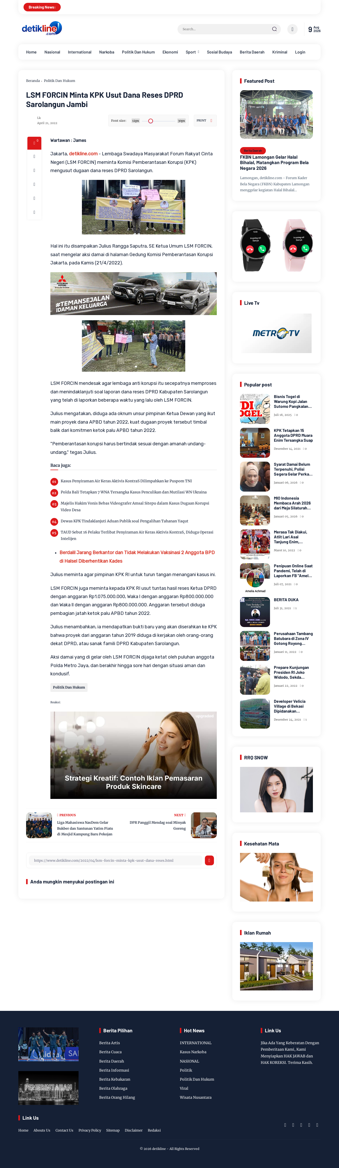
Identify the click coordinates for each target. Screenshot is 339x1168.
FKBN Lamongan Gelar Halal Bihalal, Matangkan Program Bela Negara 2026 (274, 162)
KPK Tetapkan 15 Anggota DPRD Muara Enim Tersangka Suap (293, 435)
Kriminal (279, 51)
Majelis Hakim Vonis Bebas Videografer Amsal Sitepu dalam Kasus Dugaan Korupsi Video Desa (135, 506)
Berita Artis (109, 1043)
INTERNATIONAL (196, 1043)
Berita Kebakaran (114, 1079)
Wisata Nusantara (196, 1097)
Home (31, 51)
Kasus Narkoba (193, 1052)
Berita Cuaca (110, 1052)
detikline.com (83, 154)
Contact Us (64, 1130)
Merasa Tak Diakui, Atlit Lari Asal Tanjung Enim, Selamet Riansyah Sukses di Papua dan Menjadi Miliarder (292, 536)
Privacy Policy (90, 1130)
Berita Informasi (114, 1070)
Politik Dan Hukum (138, 51)
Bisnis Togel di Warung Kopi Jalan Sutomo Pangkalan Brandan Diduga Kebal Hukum (291, 401)
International (79, 51)
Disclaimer (134, 1130)
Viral (184, 1088)
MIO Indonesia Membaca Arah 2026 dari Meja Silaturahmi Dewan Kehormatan (293, 502)
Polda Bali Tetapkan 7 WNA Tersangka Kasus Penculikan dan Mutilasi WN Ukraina (134, 492)
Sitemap (113, 1130)
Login (300, 51)
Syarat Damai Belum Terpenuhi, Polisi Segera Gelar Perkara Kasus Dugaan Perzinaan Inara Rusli (293, 469)
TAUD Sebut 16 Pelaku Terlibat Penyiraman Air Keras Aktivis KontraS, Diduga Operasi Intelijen (137, 535)
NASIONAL (189, 1061)
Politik (186, 1070)
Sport (191, 51)
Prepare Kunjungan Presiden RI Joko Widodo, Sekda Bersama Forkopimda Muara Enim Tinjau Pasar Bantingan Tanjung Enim (293, 672)
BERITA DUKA (286, 599)
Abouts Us (42, 1130)
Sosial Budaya (219, 51)
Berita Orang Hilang (117, 1097)
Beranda (33, 81)
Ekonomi (170, 51)
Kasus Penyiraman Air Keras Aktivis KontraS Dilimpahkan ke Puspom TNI (126, 481)
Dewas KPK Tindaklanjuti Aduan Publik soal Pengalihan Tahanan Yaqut (124, 521)
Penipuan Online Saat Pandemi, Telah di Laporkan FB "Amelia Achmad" (293, 570)
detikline (159, 1149)
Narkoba (106, 51)
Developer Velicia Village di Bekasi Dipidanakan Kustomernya (289, 706)
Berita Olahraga (113, 1088)
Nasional (52, 51)
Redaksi (154, 1130)
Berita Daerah (252, 51)
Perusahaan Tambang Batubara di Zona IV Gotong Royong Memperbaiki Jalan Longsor (293, 638)
